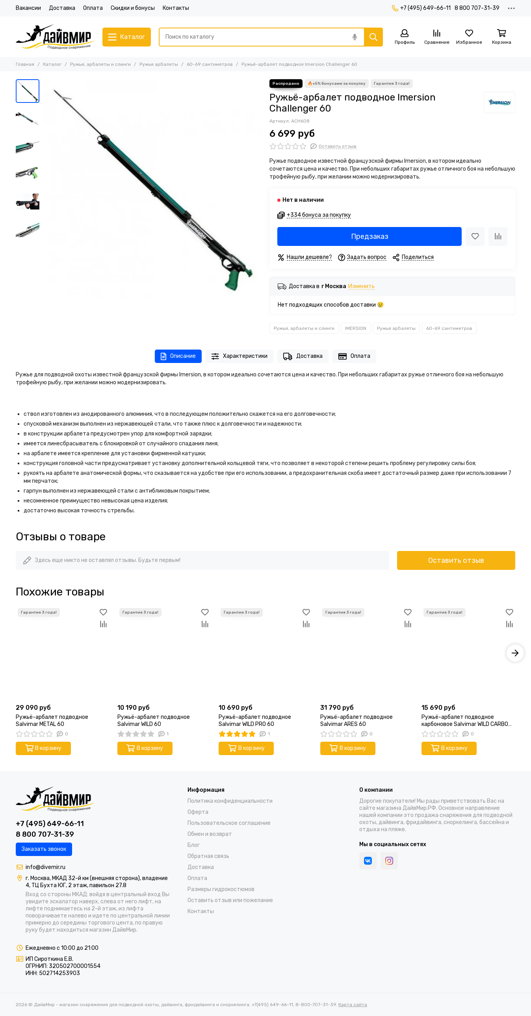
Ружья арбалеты (158, 64)
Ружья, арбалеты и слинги (100, 64)
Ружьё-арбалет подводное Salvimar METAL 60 (52, 721)
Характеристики (239, 356)
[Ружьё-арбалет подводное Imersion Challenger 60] (152, 188)
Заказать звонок (44, 849)
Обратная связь (208, 856)
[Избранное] (469, 37)
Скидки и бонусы (133, 8)
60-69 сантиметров (210, 64)
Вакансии (28, 8)
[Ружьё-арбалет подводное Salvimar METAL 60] (63, 653)
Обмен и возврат (210, 834)
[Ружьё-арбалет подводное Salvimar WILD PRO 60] (265, 653)
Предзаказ (369, 236)
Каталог (52, 64)
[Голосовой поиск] (354, 37)
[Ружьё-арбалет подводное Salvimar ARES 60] (367, 653)
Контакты (176, 8)
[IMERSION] (499, 102)
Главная (25, 64)
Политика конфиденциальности (230, 801)
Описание (178, 356)
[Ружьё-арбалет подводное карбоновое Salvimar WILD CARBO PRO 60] (468, 653)
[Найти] (373, 37)
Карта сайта (352, 1004)
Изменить (361, 287)
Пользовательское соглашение (229, 823)
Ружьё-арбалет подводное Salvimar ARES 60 (356, 721)
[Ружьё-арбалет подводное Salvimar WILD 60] (164, 653)
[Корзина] (501, 37)
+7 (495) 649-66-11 (421, 8)
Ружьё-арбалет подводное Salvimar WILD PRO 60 (255, 721)
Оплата (93, 8)
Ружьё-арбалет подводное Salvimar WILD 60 (153, 721)
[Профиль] (404, 37)
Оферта (198, 812)
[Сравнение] (437, 37)
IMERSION (355, 328)
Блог (194, 845)
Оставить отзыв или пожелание (230, 900)
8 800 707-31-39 (477, 8)
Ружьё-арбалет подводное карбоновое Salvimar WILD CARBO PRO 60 (464, 721)
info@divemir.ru (45, 867)
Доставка (62, 8)
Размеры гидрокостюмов (221, 889)
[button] (515, 653)
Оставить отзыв (456, 560)
